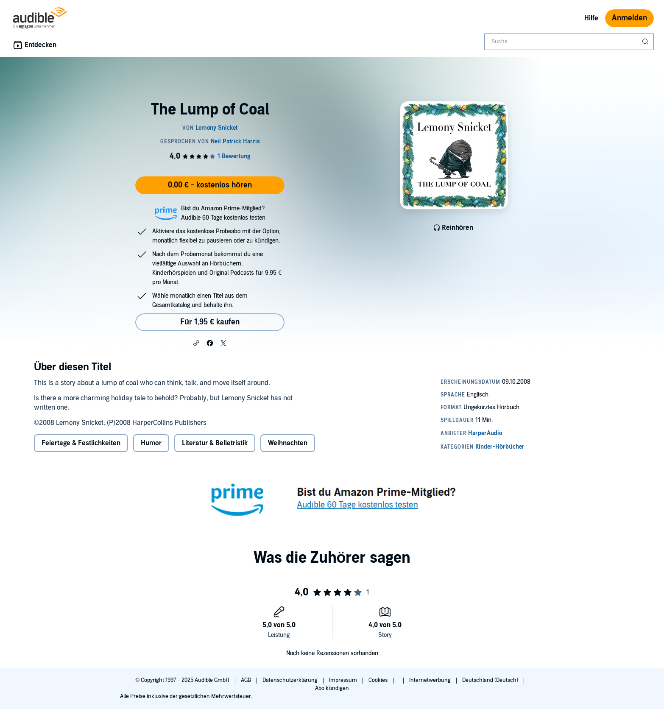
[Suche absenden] (646, 41)
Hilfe (591, 18)
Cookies (378, 680)
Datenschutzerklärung (290, 680)
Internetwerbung (430, 680)
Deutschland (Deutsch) (490, 680)
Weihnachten (287, 443)
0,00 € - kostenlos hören (210, 185)
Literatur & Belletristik (215, 443)
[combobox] (569, 41)
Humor (151, 443)
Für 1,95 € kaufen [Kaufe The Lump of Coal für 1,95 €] (210, 322)
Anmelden (629, 18)
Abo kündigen (332, 688)
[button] (196, 343)
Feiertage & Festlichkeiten (81, 443)
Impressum (343, 680)
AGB (246, 680)
